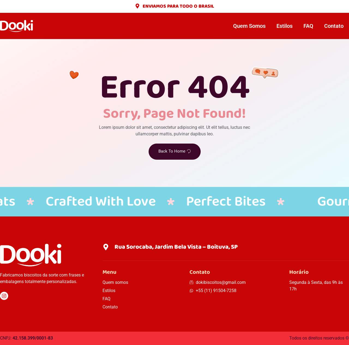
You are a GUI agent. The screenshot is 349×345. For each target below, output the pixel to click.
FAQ (308, 26)
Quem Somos (249, 26)
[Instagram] (4, 296)
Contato (334, 26)
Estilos (284, 26)
